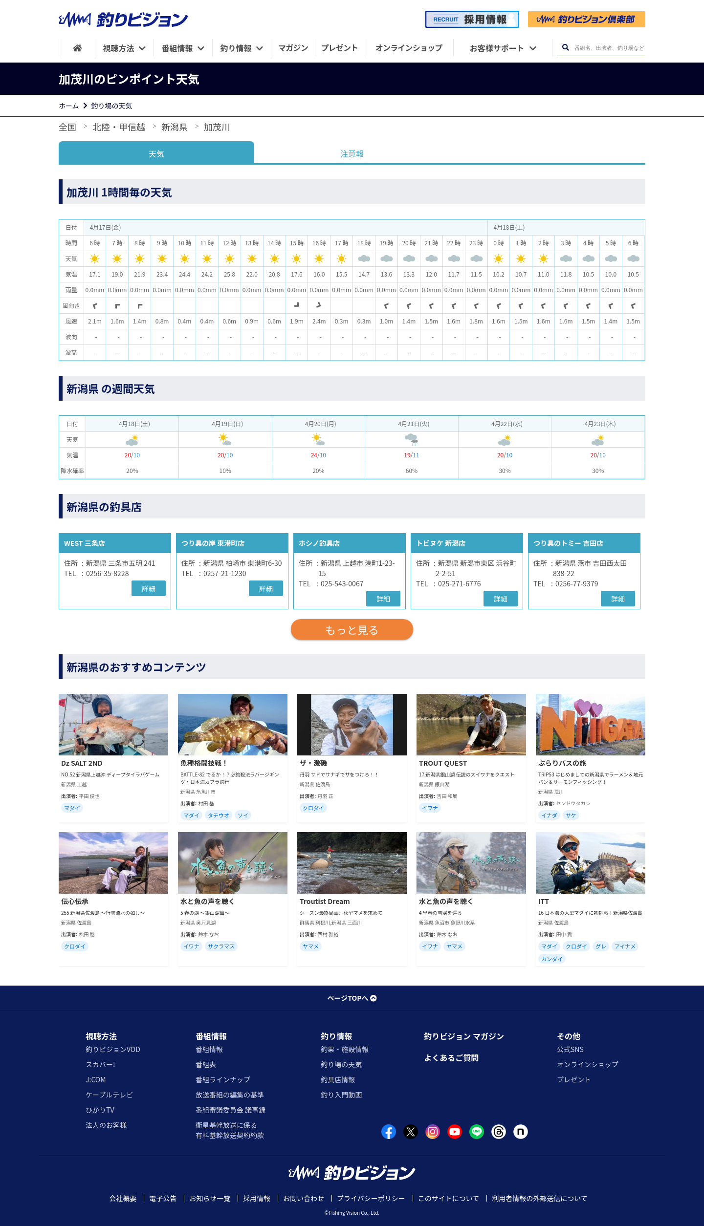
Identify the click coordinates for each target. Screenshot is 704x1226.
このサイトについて (449, 1198)
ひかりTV (100, 1110)
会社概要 (122, 1198)
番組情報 (211, 1036)
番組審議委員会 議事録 (230, 1110)
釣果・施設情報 (345, 1049)
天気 (156, 153)
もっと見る (352, 629)
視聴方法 (101, 1036)
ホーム (69, 105)
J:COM (96, 1079)
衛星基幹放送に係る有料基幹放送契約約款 (230, 1130)
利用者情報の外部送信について (540, 1198)
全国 (67, 126)
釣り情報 (336, 1036)
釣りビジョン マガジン (464, 1036)
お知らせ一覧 (209, 1198)
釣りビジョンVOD (113, 1049)
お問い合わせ (303, 1198)
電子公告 (162, 1198)
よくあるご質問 (451, 1057)
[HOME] (77, 47)
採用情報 (256, 1198)
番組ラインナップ (223, 1079)
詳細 (148, 588)
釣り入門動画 (341, 1094)
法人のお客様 (106, 1125)
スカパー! (100, 1064)
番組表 (206, 1064)
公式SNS (570, 1049)
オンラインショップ (587, 1064)
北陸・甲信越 (118, 126)
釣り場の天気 (111, 105)
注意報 (352, 153)
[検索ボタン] (565, 47)
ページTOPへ (351, 998)
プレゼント (574, 1079)
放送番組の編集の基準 (230, 1094)
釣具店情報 (338, 1079)
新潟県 (174, 126)
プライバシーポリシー (371, 1198)
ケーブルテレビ (109, 1094)
